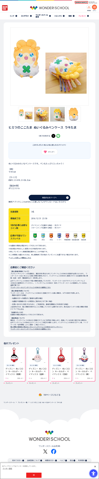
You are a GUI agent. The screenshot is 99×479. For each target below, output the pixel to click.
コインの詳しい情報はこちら (20, 258)
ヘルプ (62, 460)
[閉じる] (95, 466)
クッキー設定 (7, 468)
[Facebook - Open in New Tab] (53, 451)
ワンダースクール (9, 402)
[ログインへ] (94, 7)
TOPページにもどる (51, 395)
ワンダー (48, 152)
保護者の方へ (50, 460)
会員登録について (33, 460)
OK (34, 475)
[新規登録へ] (89, 7)
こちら (21, 309)
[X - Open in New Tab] (53, 136)
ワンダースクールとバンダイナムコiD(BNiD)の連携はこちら (30, 287)
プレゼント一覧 (22, 402)
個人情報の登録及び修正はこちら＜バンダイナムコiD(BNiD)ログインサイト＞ (36, 327)
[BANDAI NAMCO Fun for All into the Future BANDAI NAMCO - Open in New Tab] (86, 2)
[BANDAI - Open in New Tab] (5, 8)
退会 (71, 460)
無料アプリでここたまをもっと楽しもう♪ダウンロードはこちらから (37, 202)
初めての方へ (17, 460)
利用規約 (81, 460)
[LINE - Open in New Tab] (58, 136)
